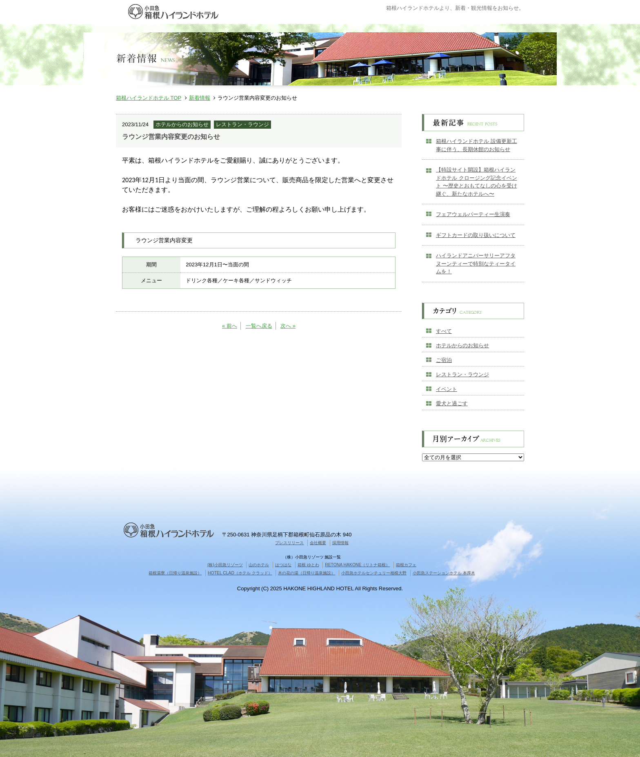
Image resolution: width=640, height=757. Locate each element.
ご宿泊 (444, 360)
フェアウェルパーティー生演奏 (473, 214)
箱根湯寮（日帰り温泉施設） (175, 573)
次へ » (288, 326)
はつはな (283, 565)
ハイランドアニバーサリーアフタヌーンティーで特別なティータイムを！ (476, 263)
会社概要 (318, 542)
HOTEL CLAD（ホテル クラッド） (240, 573)
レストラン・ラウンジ (462, 374)
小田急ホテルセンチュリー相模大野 (374, 573)
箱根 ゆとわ (308, 565)
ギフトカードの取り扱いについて (476, 235)
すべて (444, 331)
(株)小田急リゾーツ (225, 565)
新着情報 (199, 98)
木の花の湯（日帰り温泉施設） (306, 573)
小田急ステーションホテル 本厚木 (444, 573)
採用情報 (340, 542)
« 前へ (229, 326)
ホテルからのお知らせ (462, 345)
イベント (446, 389)
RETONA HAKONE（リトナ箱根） (357, 565)
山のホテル (259, 565)
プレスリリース (289, 542)
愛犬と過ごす (452, 403)
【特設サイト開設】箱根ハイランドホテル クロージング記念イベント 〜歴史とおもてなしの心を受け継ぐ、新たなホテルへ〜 (476, 182)
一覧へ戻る (259, 326)
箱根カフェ (406, 565)
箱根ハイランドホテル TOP (148, 98)
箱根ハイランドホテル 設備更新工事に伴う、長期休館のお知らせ (476, 145)
